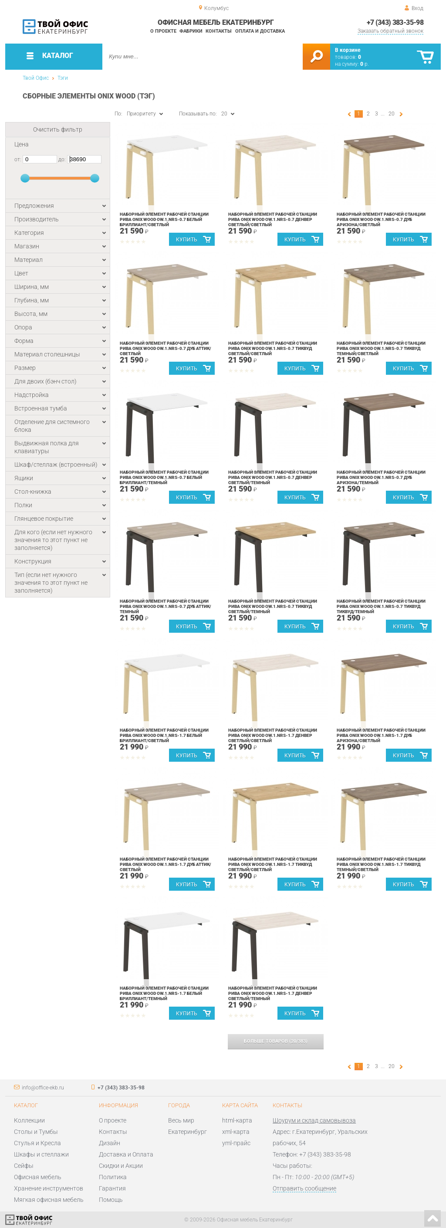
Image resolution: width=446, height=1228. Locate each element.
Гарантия (112, 1188)
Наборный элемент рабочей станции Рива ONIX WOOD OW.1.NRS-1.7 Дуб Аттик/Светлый (165, 864)
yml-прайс (236, 1143)
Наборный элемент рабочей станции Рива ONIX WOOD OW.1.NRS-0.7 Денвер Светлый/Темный (272, 477)
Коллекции (29, 1120)
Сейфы (24, 1165)
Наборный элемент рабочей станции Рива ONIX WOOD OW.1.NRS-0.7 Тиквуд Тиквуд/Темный (381, 606)
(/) (275, 1041)
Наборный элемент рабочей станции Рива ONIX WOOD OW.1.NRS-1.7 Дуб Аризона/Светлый (381, 735)
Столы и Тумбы (36, 1131)
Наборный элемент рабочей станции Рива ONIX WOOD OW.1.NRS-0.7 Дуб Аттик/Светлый (165, 348)
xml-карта (236, 1131)
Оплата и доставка (260, 31)
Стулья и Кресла (37, 1143)
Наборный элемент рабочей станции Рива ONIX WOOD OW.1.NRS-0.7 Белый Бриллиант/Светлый (164, 219)
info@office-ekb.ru (43, 1088)
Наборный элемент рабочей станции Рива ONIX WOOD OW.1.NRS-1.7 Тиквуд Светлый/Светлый (272, 864)
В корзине (347, 50)
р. (364, 64)
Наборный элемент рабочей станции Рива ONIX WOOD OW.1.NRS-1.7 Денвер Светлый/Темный (272, 993)
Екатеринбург (187, 1131)
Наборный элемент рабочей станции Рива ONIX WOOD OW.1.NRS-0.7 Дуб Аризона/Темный (381, 477)
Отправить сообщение (304, 1188)
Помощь (111, 1199)
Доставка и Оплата (126, 1154)
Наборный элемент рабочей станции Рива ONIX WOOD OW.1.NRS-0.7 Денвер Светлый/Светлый (272, 219)
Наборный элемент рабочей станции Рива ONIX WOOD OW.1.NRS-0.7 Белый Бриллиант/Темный (164, 477)
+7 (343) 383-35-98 (395, 22)
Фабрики (191, 31)
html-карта (237, 1120)
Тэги (62, 78)
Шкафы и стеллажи (41, 1154)
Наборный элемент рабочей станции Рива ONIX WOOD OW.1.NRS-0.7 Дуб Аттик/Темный (165, 606)
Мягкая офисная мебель (49, 1199)
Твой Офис (36, 78)
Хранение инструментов (48, 1188)
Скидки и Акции (121, 1165)
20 (392, 114)
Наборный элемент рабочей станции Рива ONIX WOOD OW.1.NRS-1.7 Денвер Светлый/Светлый (272, 735)
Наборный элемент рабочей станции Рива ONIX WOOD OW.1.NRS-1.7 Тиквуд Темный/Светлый (381, 864)
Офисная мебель (37, 1177)
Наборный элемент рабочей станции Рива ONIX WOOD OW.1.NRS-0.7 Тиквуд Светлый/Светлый (272, 348)
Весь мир (181, 1120)
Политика (113, 1177)
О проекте (163, 31)
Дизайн (109, 1143)
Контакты (219, 31)
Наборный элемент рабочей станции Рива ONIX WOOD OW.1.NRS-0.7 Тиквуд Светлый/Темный (272, 606)
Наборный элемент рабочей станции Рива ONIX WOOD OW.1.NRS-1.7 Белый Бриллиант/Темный (164, 993)
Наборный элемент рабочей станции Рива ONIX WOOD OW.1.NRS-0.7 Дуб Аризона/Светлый (381, 219)
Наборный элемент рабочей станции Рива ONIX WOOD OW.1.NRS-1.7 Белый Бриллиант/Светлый (164, 735)
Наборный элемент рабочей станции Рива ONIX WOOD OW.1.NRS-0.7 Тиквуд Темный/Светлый (381, 348)
